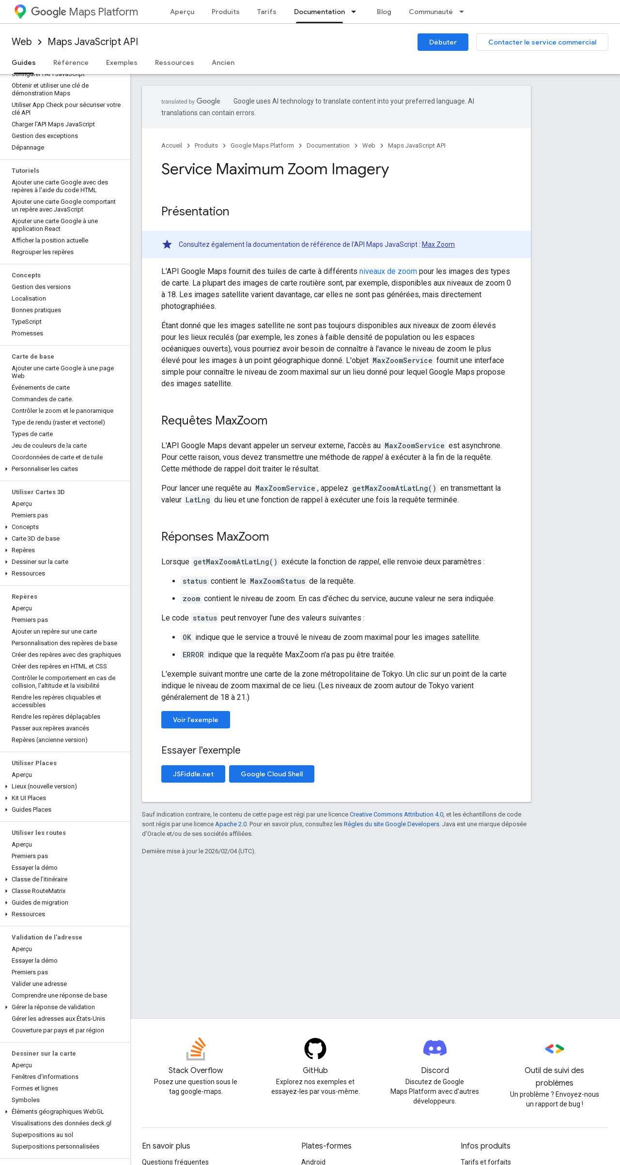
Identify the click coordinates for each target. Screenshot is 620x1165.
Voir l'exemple (195, 719)
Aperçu (182, 11)
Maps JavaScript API (92, 42)
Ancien (223, 62)
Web (22, 42)
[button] (63, 469)
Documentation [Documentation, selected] (319, 11)
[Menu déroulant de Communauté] (464, 11)
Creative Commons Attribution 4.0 (396, 814)
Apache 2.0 (231, 824)
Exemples (122, 62)
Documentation (328, 145)
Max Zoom (438, 244)
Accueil (171, 145)
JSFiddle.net (193, 774)
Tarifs (267, 11)
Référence (71, 62)
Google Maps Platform (262, 145)
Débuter (443, 42)
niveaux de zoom (388, 271)
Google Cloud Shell (272, 774)
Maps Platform (84, 11)
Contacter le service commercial (542, 42)
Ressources (174, 62)
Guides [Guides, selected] (24, 62)
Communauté (431, 11)
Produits (226, 11)
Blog (384, 11)
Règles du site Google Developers (391, 824)
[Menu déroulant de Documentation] (356, 11)
